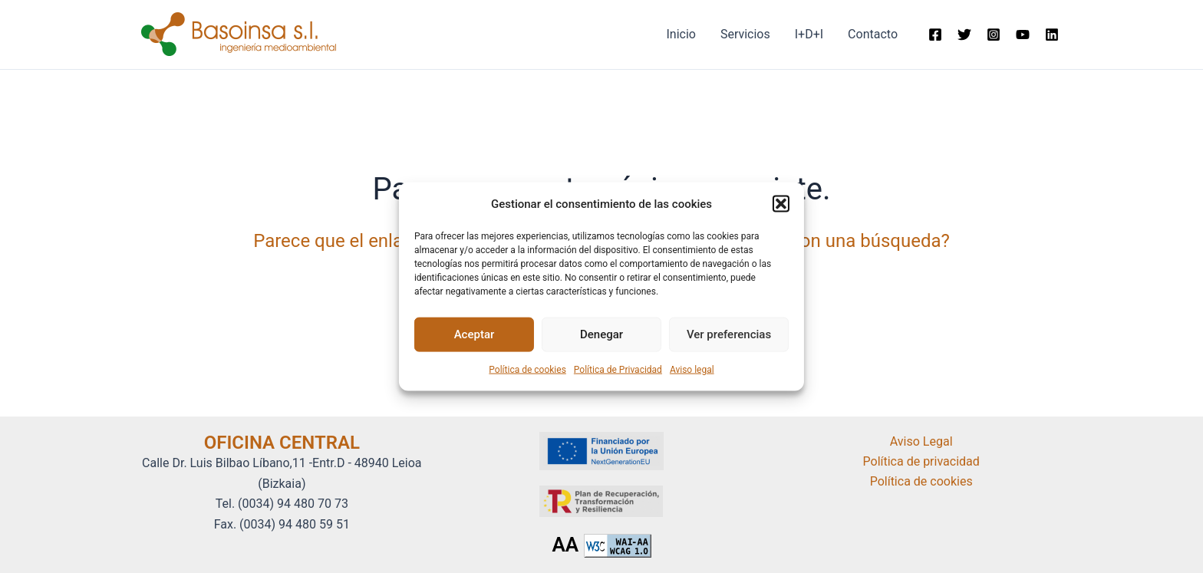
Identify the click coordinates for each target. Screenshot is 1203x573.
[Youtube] (1023, 34)
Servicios (745, 34)
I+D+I (809, 34)
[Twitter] (964, 34)
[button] (781, 203)
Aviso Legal (921, 441)
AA (565, 544)
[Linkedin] (1052, 34)
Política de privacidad (921, 461)
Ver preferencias (729, 334)
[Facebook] (935, 34)
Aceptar (474, 334)
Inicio (680, 34)
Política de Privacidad (618, 369)
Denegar (601, 334)
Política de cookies (527, 369)
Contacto (873, 34)
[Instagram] (994, 34)
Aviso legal (692, 369)
